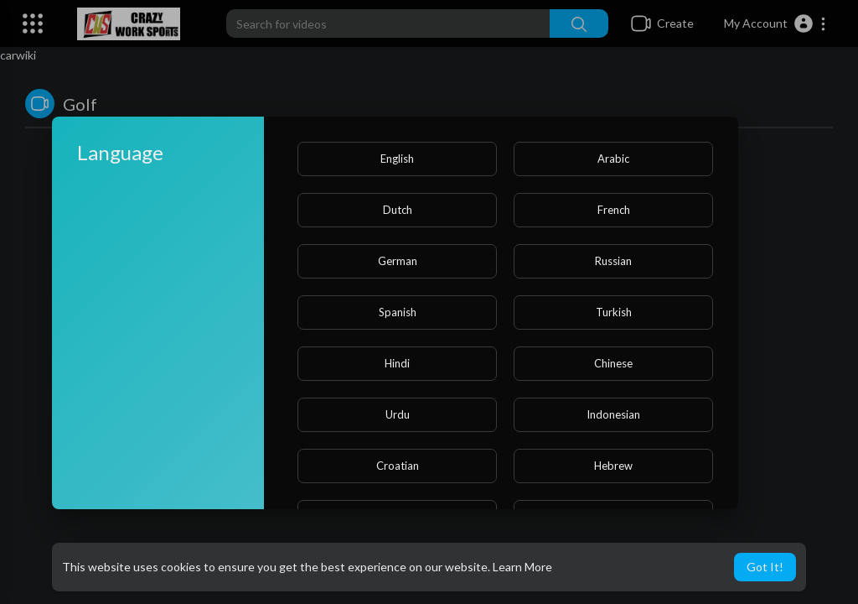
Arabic (613, 158)
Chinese (613, 363)
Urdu (397, 414)
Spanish (397, 312)
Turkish (614, 312)
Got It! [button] (765, 567)
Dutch (397, 209)
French (613, 209)
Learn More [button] (522, 567)
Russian (613, 261)
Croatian (397, 465)
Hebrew (613, 465)
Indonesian (613, 414)
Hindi (397, 363)
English (397, 158)
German (397, 261)
